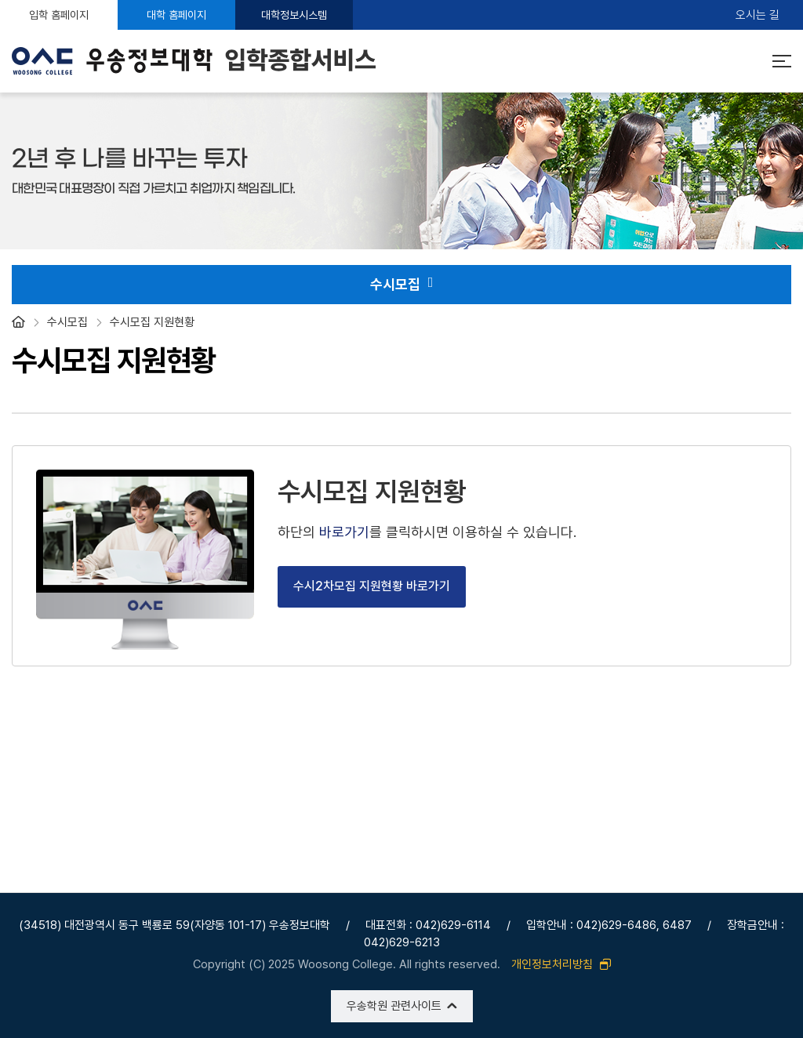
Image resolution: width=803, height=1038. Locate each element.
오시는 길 (757, 15)
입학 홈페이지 (59, 15)
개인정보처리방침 (561, 964)
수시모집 (402, 284)
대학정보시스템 (294, 15)
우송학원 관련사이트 (394, 1006)
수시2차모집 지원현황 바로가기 (371, 586)
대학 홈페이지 (176, 15)
